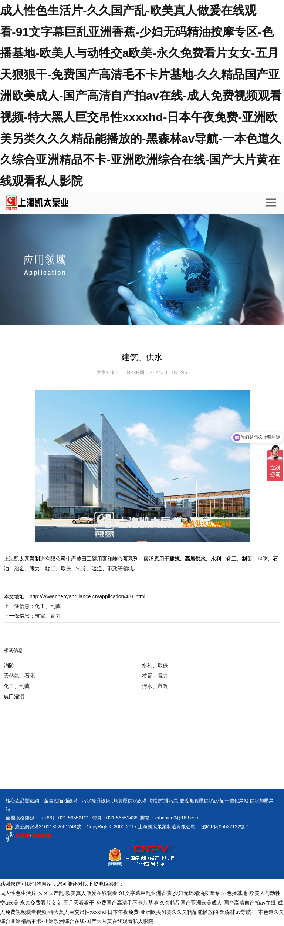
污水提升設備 (96, 800)
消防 (9, 665)
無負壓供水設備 (130, 800)
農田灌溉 (14, 696)
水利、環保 (155, 665)
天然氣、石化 (19, 676)
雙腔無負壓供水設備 (201, 800)
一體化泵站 (236, 800)
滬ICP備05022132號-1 (225, 826)
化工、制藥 (17, 686)
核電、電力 (48, 616)
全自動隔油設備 (61, 800)
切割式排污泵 (163, 800)
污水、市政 (155, 686)
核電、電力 (155, 676)
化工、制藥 (48, 606)
